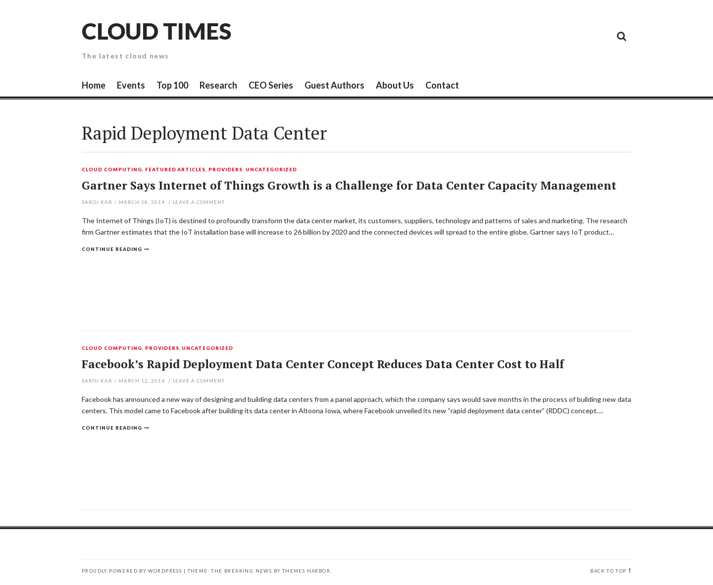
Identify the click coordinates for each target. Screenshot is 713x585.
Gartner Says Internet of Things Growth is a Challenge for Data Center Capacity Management (349, 185)
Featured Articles (175, 169)
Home (93, 85)
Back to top (608, 571)
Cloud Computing (112, 169)
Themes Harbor (306, 571)
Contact (442, 85)
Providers (225, 169)
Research (218, 85)
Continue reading (112, 249)
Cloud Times (156, 31)
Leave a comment (199, 202)
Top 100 (172, 85)
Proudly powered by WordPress (132, 571)
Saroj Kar (97, 202)
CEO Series (271, 85)
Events (131, 85)
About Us (395, 85)
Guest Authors (334, 85)
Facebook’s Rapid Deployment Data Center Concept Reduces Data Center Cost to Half (323, 364)
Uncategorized (271, 169)
